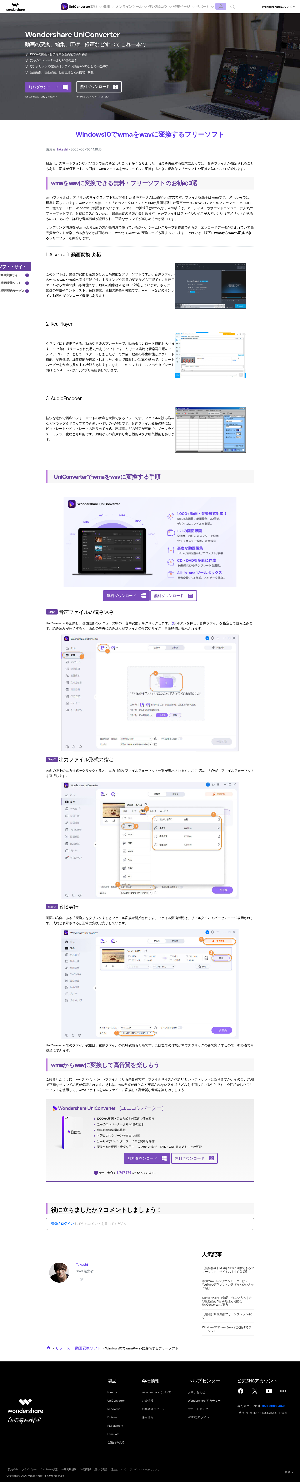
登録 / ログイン (62, 1224)
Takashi (62, 149)
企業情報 (149, 1400)
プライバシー (34, 1468)
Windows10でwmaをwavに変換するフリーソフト (226, 1329)
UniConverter (101, 1108)
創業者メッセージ (155, 1409)
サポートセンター (204, 1409)
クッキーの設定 (61, 1468)
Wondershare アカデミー (208, 1400)
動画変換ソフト (88, 1348)
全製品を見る (116, 1442)
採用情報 (149, 1417)
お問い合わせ (201, 1392)
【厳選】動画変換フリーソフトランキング (228, 1316)
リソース (62, 1348)
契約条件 (11, 1468)
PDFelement (115, 1426)
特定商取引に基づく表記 (120, 1468)
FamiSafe (113, 1434)
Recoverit (114, 1409)
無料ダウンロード (43, 87)
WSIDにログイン (203, 1417)
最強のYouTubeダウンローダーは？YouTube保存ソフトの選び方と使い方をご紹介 (228, 1284)
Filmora (112, 1392)
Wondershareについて (158, 1392)
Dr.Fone (112, 1417)
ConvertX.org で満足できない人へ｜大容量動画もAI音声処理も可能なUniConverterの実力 (227, 1301)
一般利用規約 (88, 1468)
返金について (152, 1468)
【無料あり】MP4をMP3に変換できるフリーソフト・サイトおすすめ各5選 (228, 1269)
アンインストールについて (185, 1468)
